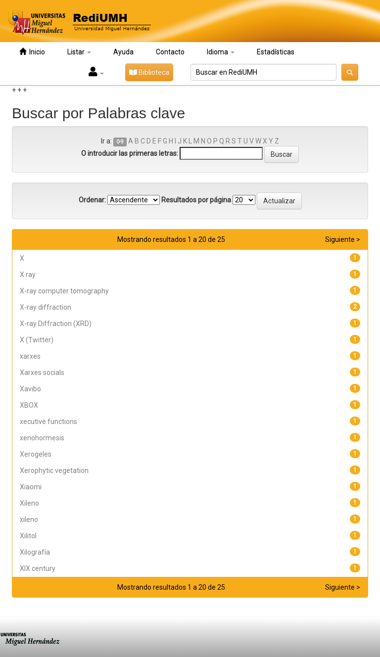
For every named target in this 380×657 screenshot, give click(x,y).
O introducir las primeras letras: (129, 153)
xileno (29, 519)
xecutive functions (48, 421)
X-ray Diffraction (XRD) (56, 324)
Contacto (170, 52)
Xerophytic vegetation (54, 470)
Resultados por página (196, 200)
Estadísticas (275, 52)
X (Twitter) (36, 340)
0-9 (120, 142)
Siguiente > (342, 239)
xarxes (30, 356)
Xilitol (28, 536)
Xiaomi (31, 487)
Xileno (29, 503)
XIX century (37, 568)
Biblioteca (149, 72)
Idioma (221, 52)
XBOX (29, 405)
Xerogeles (35, 454)
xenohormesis (42, 438)
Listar (79, 52)
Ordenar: (92, 200)
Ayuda (123, 52)
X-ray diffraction (45, 307)
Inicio (32, 51)
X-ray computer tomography (64, 291)
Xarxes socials (42, 372)
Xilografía (35, 552)
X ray (28, 275)
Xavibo (30, 389)
